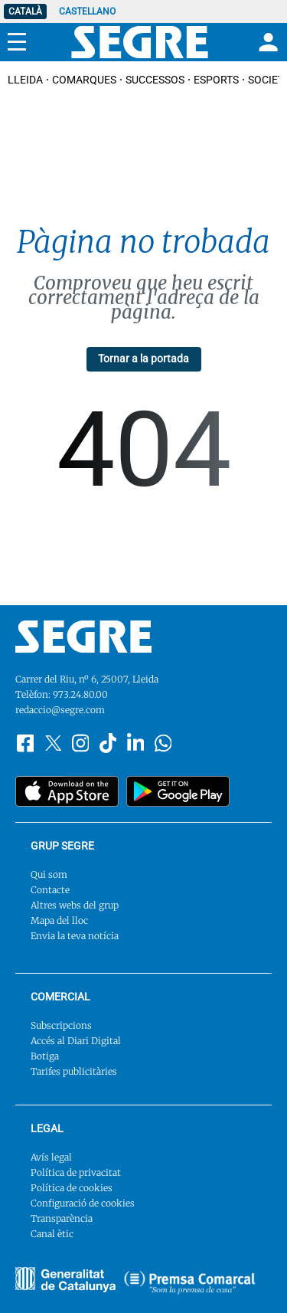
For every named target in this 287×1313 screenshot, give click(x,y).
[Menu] (17, 42)
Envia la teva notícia (75, 935)
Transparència (62, 1218)
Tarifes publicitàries (74, 1071)
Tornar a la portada (143, 358)
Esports (216, 80)
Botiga (45, 1056)
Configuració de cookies (83, 1203)
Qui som (49, 874)
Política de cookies (72, 1187)
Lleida (25, 80)
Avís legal (51, 1157)
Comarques (84, 80)
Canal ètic (52, 1233)
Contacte (50, 890)
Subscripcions (61, 1025)
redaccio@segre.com (60, 709)
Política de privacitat (76, 1172)
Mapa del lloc (59, 920)
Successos (155, 80)
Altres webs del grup (75, 905)
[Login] (266, 42)
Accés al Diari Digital (76, 1040)
